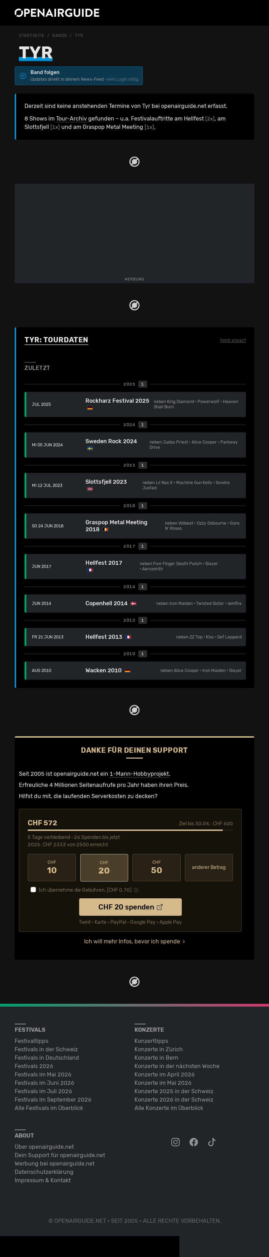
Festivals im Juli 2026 (43, 1091)
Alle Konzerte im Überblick (168, 1107)
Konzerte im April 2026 (164, 1074)
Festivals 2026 (34, 1065)
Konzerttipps (151, 1040)
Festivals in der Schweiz (46, 1049)
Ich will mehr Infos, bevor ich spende (132, 941)
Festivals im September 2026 (53, 1099)
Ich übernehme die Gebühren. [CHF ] (85, 889)
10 (52, 867)
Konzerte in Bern (156, 1057)
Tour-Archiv (71, 118)
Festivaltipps (31, 1040)
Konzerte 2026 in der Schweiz (173, 1099)
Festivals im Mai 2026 (43, 1074)
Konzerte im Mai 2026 (163, 1082)
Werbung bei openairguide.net (55, 1163)
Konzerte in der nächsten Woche (177, 1065)
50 (156, 867)
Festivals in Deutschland (47, 1057)
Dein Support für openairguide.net (60, 1155)
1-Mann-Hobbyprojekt (139, 773)
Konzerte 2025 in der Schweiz (173, 1091)
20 (104, 867)
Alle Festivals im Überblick (49, 1107)
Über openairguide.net (44, 1146)
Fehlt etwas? (233, 340)
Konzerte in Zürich (158, 1049)
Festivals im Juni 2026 (44, 1082)
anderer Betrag (209, 867)
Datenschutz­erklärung (44, 1171)
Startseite (31, 35)
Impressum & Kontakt (43, 1180)
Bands (59, 35)
